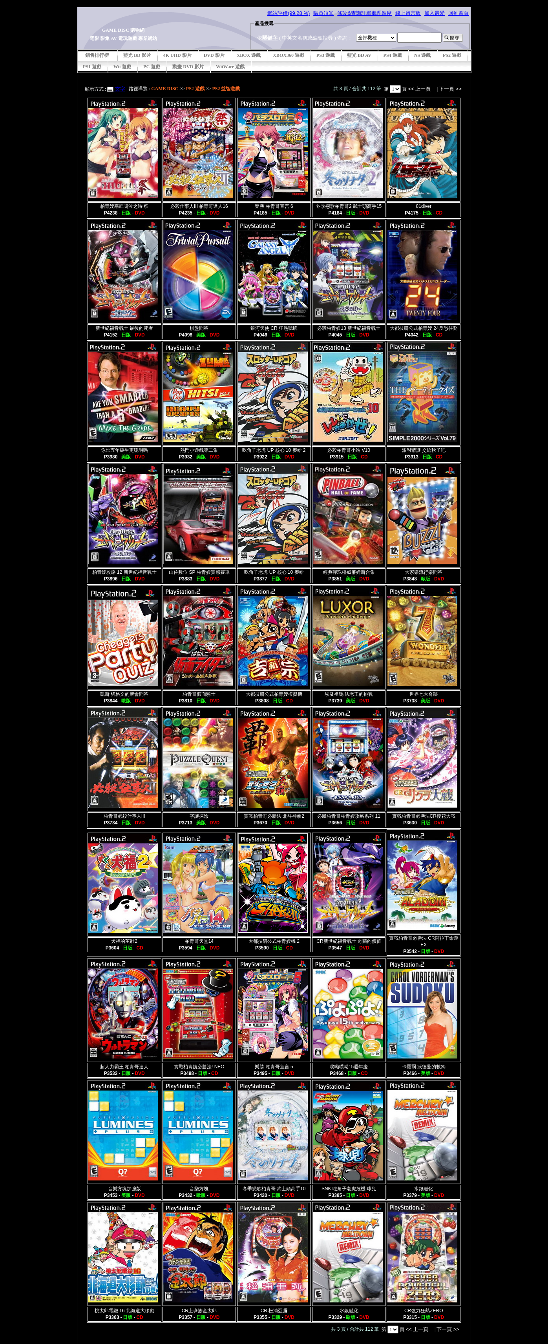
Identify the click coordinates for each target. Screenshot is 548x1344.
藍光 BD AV (359, 55)
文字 (119, 89)
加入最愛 (434, 13)
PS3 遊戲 (325, 55)
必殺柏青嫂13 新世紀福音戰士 (348, 328)
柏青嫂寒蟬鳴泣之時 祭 (124, 206)
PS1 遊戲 (92, 66)
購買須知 (323, 13)
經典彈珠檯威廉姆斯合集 (349, 572)
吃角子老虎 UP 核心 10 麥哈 (273, 572)
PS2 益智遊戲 (226, 88)
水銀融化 (423, 1188)
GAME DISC (164, 88)
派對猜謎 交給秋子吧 (424, 450)
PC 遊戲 (152, 66)
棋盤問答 (199, 328)
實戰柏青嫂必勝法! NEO (199, 1066)
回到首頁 (458, 13)
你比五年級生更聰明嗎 (124, 450)
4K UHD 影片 (177, 55)
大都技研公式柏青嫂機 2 (274, 941)
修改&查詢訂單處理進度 (364, 13)
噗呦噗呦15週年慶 (349, 1066)
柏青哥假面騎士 (199, 694)
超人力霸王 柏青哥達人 (124, 1066)
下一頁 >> (450, 89)
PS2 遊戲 (452, 55)
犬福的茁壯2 (124, 941)
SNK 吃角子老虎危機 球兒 (348, 1188)
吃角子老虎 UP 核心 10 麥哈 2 (273, 450)
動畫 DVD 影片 (188, 66)
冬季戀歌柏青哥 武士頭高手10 (274, 1188)
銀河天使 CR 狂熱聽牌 (274, 328)
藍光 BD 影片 (137, 55)
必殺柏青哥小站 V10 (348, 450)
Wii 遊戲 (122, 66)
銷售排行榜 (96, 55)
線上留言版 (408, 13)
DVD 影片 (214, 55)
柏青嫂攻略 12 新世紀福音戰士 (124, 572)
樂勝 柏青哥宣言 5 (274, 1066)
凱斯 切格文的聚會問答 (124, 694)
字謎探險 (199, 816)
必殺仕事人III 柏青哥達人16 (199, 206)
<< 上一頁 (420, 89)
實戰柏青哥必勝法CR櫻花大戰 (423, 816)
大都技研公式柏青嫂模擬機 (274, 694)
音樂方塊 (199, 1188)
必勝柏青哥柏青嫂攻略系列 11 (348, 816)
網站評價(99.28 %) (288, 13)
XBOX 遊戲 (248, 55)
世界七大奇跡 (423, 694)
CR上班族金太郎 (199, 1310)
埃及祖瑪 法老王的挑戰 (349, 694)
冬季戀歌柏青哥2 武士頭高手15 (349, 206)
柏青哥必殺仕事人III (124, 816)
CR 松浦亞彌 (274, 1310)
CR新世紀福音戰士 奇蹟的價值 (348, 941)
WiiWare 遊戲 (230, 66)
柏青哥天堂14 (199, 941)
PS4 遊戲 (392, 55)
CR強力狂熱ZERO (423, 1310)
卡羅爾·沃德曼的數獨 (424, 1066)
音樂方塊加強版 (124, 1188)
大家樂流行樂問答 (423, 572)
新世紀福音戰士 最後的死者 (124, 328)
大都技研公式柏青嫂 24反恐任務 (424, 328)
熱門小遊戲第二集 (199, 450)
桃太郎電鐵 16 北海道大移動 (124, 1310)
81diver (423, 206)
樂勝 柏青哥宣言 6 (274, 206)
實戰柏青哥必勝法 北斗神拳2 (274, 816)
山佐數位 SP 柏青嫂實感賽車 (199, 572)
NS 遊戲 (422, 55)
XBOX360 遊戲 (288, 55)
